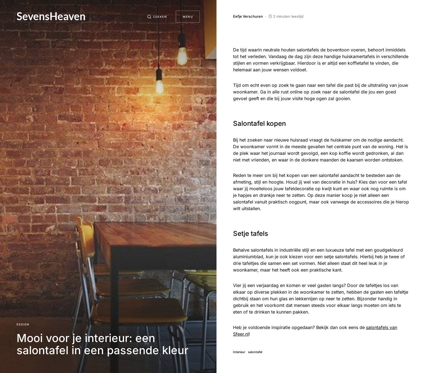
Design (23, 324)
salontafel (255, 352)
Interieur (239, 352)
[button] (157, 16)
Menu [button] (188, 16)
